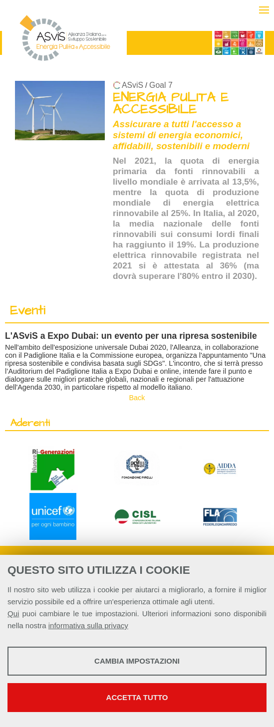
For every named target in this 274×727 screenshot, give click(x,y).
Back (137, 398)
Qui (13, 613)
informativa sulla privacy (88, 625)
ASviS (132, 85)
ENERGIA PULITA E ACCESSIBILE (171, 103)
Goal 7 (161, 85)
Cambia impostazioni (137, 661)
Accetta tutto (137, 697)
